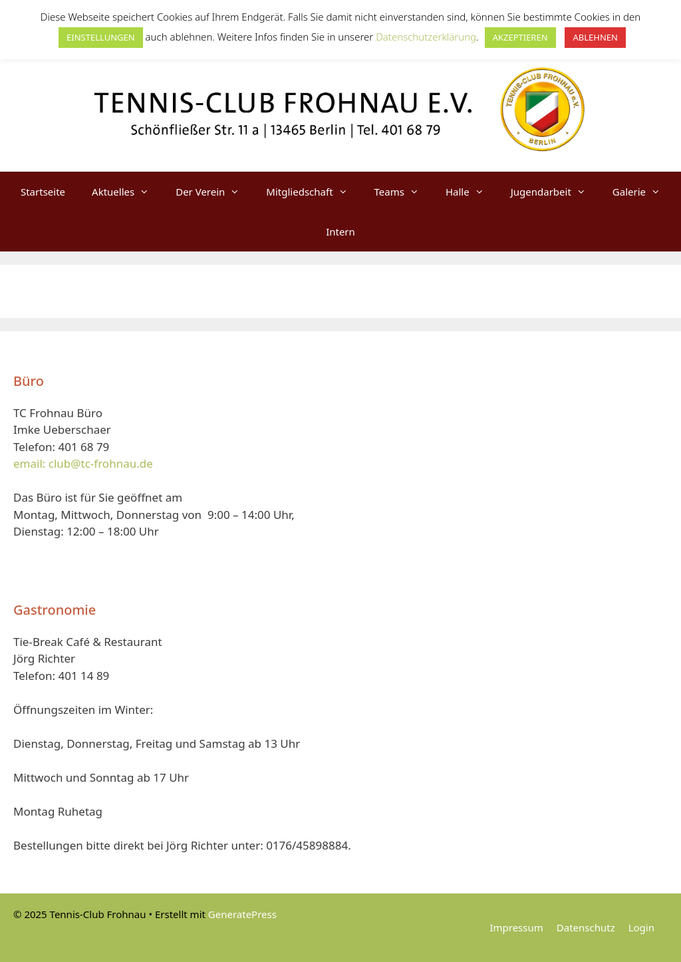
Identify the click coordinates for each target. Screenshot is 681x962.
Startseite (43, 191)
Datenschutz (586, 927)
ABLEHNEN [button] (595, 37)
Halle (471, 192)
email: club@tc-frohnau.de (83, 463)
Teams (403, 192)
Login (641, 927)
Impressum (516, 927)
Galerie (643, 192)
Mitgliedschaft (313, 192)
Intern (340, 231)
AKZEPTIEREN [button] (520, 37)
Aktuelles (127, 192)
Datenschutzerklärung (426, 36)
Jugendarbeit (555, 192)
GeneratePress (242, 914)
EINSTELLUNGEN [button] (101, 37)
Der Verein (214, 192)
